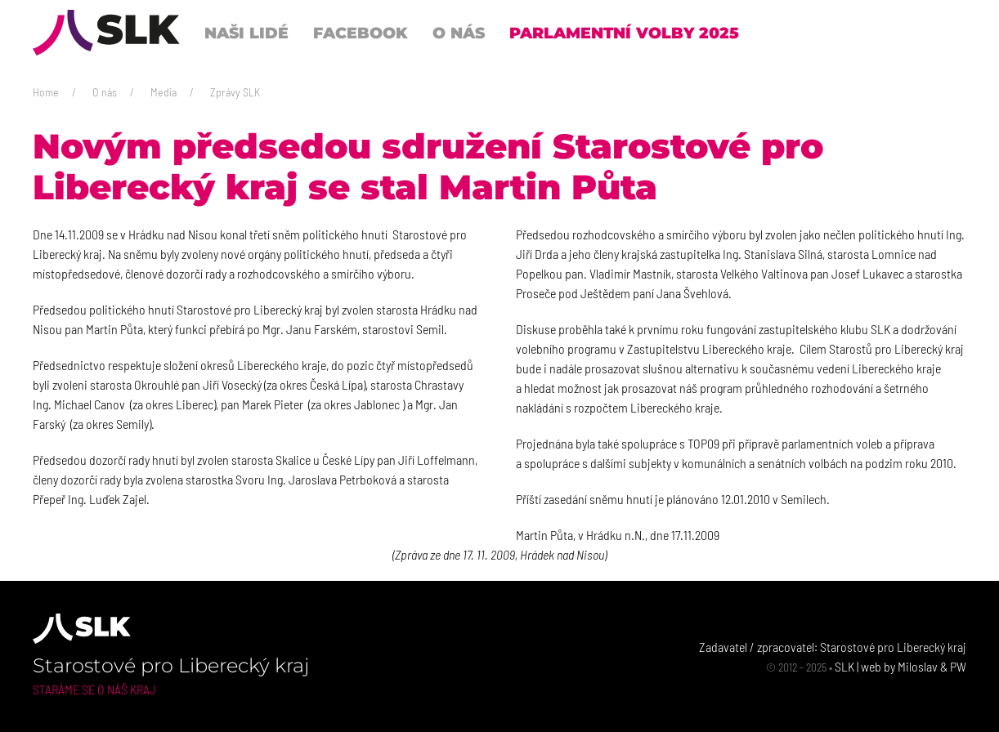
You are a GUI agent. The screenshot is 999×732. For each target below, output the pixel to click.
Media (163, 92)
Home (46, 92)
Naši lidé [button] (246, 32)
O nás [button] (458, 32)
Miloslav (918, 666)
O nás (104, 92)
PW (958, 666)
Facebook (360, 32)
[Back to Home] (106, 32)
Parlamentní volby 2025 (624, 32)
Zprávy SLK (235, 92)
